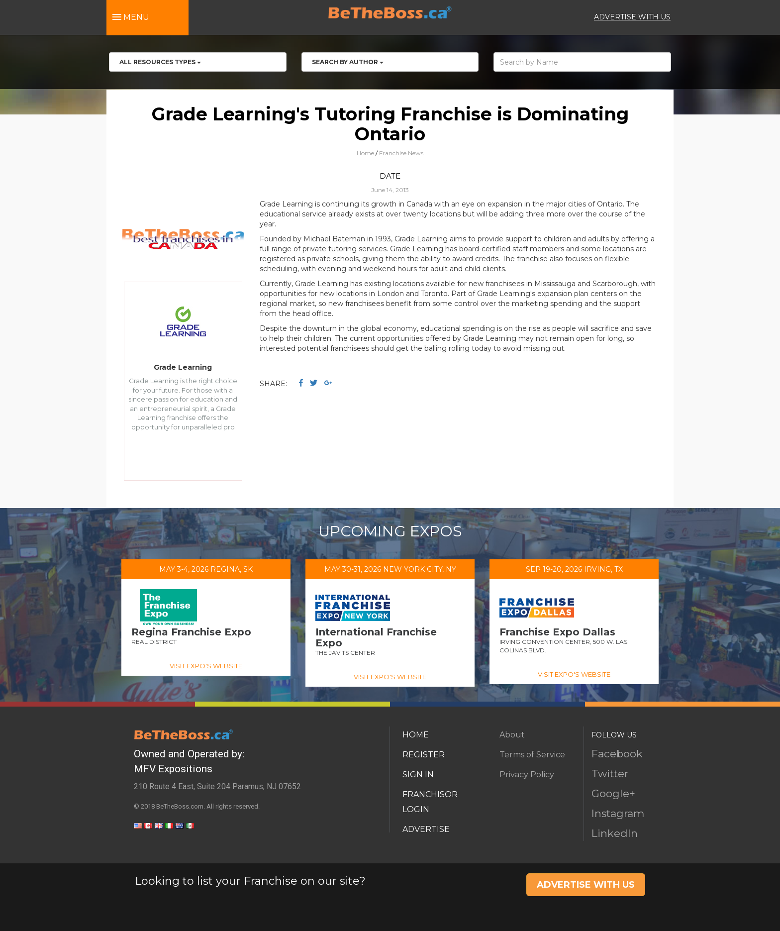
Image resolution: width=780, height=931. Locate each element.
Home (365, 153)
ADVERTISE (426, 829)
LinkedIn (614, 833)
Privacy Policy (526, 774)
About (512, 734)
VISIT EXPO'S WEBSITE (206, 666)
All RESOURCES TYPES (160, 62)
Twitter (609, 773)
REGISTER (423, 754)
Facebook (617, 753)
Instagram (617, 813)
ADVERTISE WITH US (632, 16)
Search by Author (348, 62)
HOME (415, 734)
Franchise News (401, 153)
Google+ (613, 793)
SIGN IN (418, 774)
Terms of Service (532, 754)
